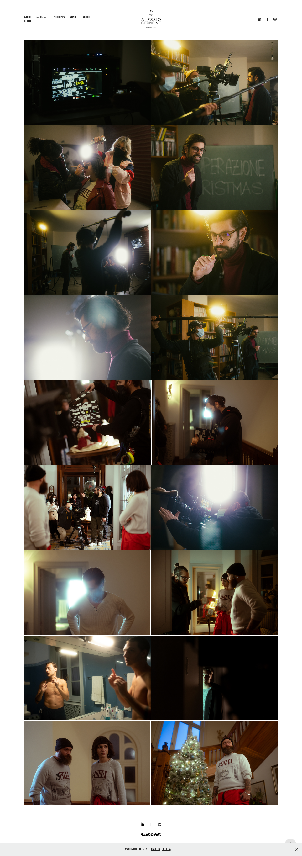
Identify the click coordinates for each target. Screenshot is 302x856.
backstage (42, 17)
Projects (59, 17)
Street (74, 17)
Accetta (155, 849)
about (86, 17)
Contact (29, 21)
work (27, 17)
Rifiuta (166, 849)
